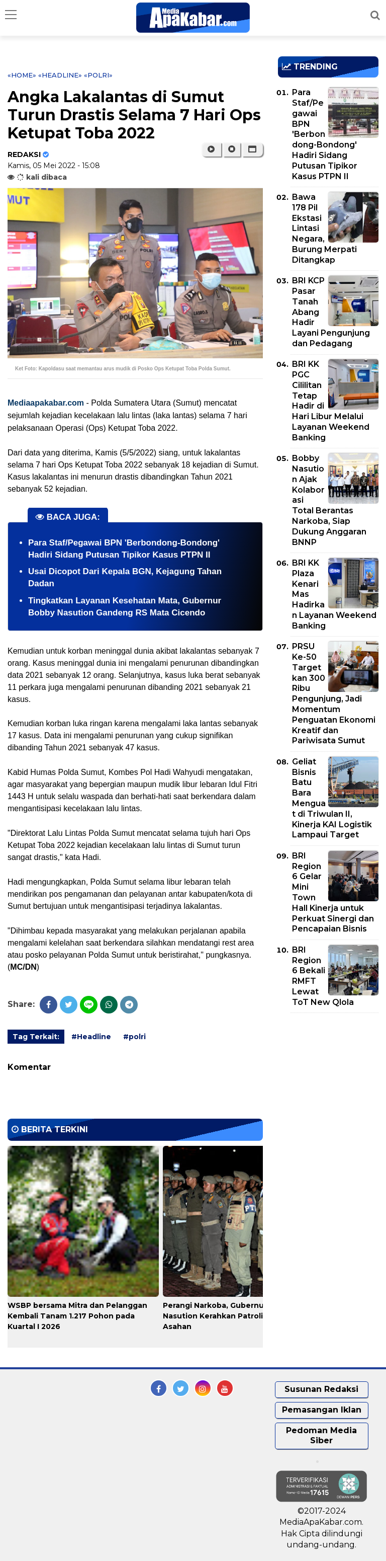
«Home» (22, 75)
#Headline (91, 1036)
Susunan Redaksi (321, 1389)
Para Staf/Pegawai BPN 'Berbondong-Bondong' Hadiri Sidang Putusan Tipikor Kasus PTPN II (324, 134)
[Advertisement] (332, 1078)
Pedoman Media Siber (321, 1436)
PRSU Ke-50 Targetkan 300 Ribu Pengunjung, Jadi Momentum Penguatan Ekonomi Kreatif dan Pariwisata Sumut (333, 693)
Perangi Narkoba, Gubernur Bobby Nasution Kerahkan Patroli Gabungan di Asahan (238, 1316)
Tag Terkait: (36, 1036)
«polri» (98, 75)
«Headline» (60, 75)
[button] (252, 149)
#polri (134, 1036)
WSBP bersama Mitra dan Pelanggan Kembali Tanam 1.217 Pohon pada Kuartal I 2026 (77, 1316)
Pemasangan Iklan (321, 1410)
